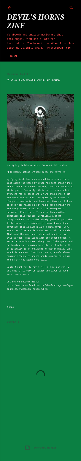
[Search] (71, 7)
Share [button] (10, 306)
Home (13, 56)
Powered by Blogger (40, 447)
